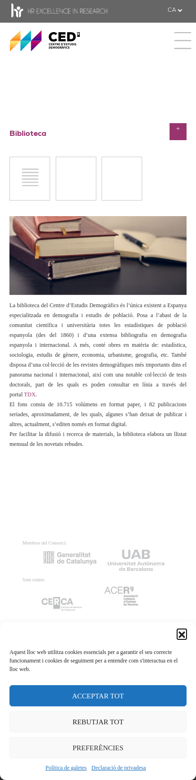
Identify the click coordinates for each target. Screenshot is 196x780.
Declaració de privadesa (119, 767)
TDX (30, 394)
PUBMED (75, 200)
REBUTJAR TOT (97, 722)
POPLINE (122, 200)
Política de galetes (65, 767)
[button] (182, 633)
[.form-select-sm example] (175, 10)
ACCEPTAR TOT (98, 696)
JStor (29, 200)
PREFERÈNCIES (98, 748)
